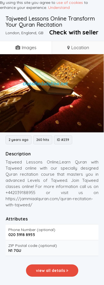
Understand (59, 7)
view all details (52, 270)
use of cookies (69, 2)
